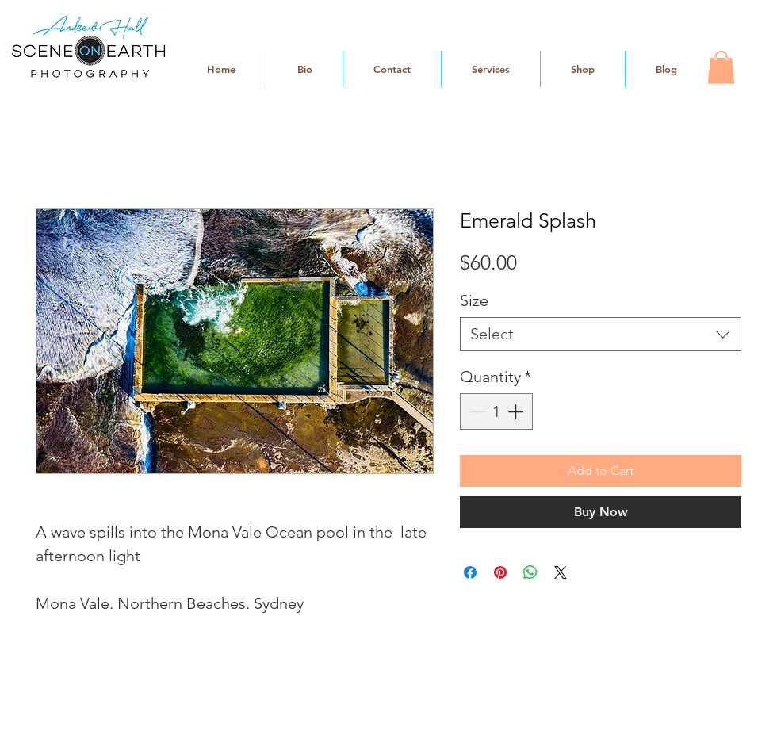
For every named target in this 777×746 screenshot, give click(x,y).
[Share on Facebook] (470, 572)
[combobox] (600, 334)
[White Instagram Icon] (726, 695)
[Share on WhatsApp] (530, 572)
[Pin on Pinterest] (500, 572)
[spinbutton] (496, 411)
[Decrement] (475, 411)
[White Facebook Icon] (684, 695)
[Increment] (516, 411)
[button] (721, 67)
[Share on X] (560, 572)
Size (474, 300)
